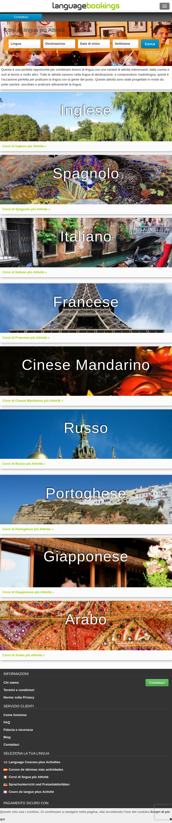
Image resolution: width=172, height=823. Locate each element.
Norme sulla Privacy (18, 697)
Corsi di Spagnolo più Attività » (26, 209)
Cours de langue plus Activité (28, 792)
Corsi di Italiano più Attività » (24, 272)
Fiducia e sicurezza (18, 730)
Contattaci (21, 17)
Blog (7, 737)
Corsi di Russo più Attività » (23, 463)
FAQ (6, 722)
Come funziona (15, 715)
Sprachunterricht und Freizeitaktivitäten (36, 784)
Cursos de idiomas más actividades (33, 769)
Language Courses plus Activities (31, 762)
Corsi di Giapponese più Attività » (28, 592)
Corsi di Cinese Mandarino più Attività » (32, 400)
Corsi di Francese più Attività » (26, 337)
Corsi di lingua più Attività (26, 777)
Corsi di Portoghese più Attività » (27, 529)
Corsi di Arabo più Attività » (23, 655)
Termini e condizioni (18, 690)
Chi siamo (11, 682)
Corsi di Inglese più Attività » (24, 146)
